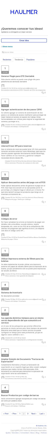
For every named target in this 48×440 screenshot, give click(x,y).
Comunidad (24, 433)
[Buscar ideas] (24, 52)
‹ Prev (14, 413)
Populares (30, 59)
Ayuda (8, 433)
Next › (33, 413)
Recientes (7, 59)
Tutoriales (15, 433)
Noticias (44, 433)
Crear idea (24, 40)
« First (6, 413)
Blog (37, 433)
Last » (42, 413)
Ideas (32, 433)
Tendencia (19, 59)
